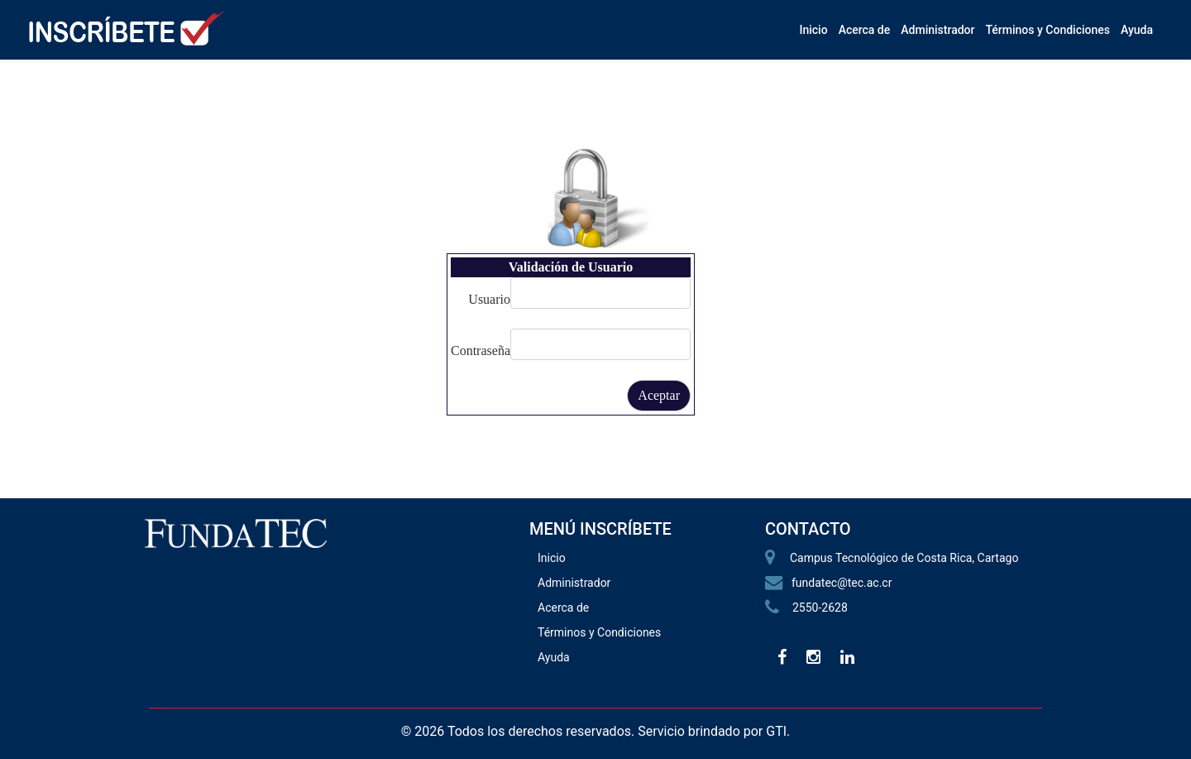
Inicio (813, 29)
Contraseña (480, 350)
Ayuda (1137, 29)
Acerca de (865, 29)
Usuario (489, 299)
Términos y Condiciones (1047, 29)
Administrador (937, 29)
